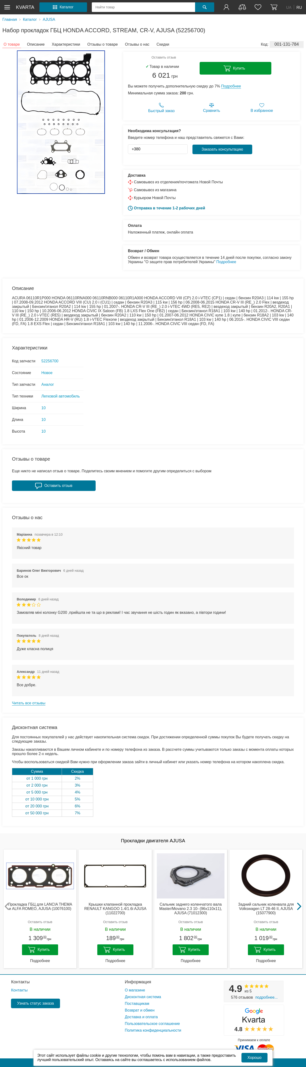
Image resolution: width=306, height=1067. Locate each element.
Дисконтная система (143, 997)
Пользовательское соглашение (152, 1024)
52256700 (49, 361)
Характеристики (66, 44)
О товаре (12, 44)
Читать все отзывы (28, 703)
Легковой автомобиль (60, 396)
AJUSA (49, 19)
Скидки (163, 44)
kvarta (25, 7)
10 (43, 408)
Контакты (20, 982)
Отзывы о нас (137, 44)
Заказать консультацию (222, 149)
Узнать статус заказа (35, 1003)
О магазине (135, 990)
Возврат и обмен (139, 1010)
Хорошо (254, 1058)
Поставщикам (137, 1004)
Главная (9, 19)
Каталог (30, 19)
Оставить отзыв (164, 57)
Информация (138, 982)
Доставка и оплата (141, 1017)
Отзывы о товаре (102, 44)
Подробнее (231, 86)
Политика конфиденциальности (153, 1030)
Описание (36, 44)
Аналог (47, 384)
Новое (47, 373)
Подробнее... (266, 997)
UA (288, 7)
